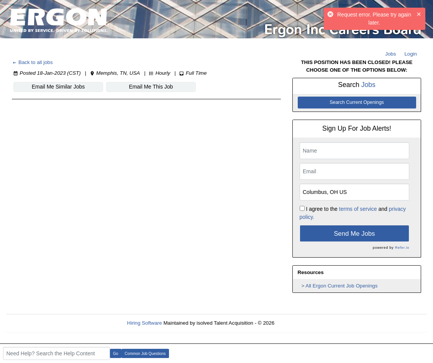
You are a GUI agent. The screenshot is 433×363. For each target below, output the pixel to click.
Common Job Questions (145, 354)
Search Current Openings (357, 102)
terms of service (358, 209)
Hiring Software (144, 323)
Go (115, 354)
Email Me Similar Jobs (58, 87)
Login (410, 54)
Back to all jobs (32, 62)
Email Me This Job (151, 87)
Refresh (297, 323)
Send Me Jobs (354, 233)
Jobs (390, 54)
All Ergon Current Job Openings (341, 286)
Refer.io (402, 248)
